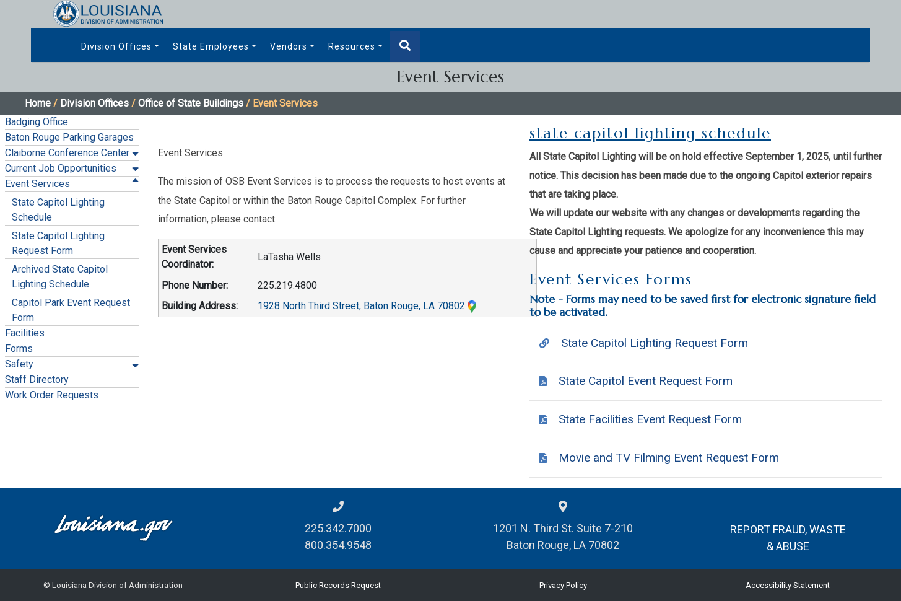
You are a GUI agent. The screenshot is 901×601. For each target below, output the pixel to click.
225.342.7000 (338, 528)
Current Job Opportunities (60, 168)
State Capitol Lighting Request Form (58, 243)
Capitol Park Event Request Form (71, 310)
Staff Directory (37, 379)
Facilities (25, 333)
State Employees (211, 46)
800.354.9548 (338, 544)
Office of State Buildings (190, 103)
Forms (19, 348)
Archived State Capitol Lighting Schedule (60, 276)
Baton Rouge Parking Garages (69, 137)
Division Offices (116, 46)
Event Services (37, 184)
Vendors (288, 46)
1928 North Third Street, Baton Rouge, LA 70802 (367, 306)
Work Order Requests (51, 395)
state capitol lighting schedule (650, 133)
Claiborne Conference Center (67, 153)
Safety (19, 364)
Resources (351, 46)
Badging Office (36, 122)
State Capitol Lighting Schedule (58, 209)
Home (38, 103)
